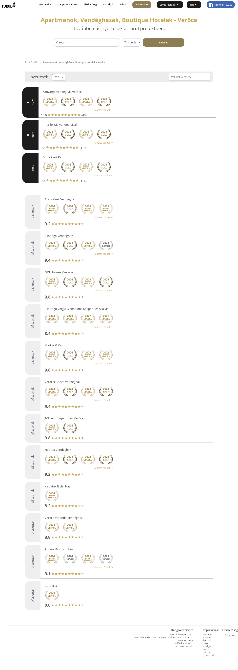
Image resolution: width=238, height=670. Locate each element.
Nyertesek (207, 634)
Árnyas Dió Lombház (59, 549)
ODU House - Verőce (59, 272)
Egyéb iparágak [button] (168, 4)
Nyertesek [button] (44, 4)
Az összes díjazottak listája (206, 640)
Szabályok (108, 4)
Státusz (123, 4)
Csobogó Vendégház (59, 236)
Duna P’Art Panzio (55, 157)
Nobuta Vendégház (58, 450)
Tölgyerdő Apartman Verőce (64, 418)
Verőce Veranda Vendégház (64, 518)
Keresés (163, 42)
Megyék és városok (68, 4)
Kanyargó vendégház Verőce (62, 92)
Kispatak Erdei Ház (57, 486)
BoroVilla (51, 586)
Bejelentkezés (220, 5)
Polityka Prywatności (208, 654)
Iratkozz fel (142, 4)
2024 (57, 77)
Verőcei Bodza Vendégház (62, 382)
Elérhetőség (90, 4)
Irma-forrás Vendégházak (60, 125)
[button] (194, 4)
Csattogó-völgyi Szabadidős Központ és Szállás (76, 309)
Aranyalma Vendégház (60, 199)
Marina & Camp (55, 345)
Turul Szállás (31, 62)
